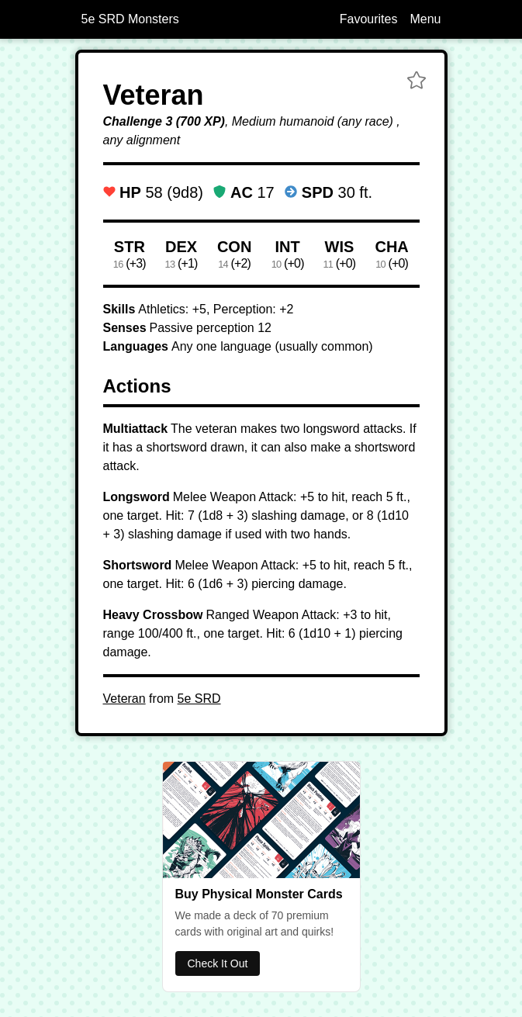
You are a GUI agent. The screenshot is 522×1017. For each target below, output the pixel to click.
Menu (425, 19)
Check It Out (218, 963)
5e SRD (199, 698)
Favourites (369, 19)
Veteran (124, 698)
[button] (416, 82)
